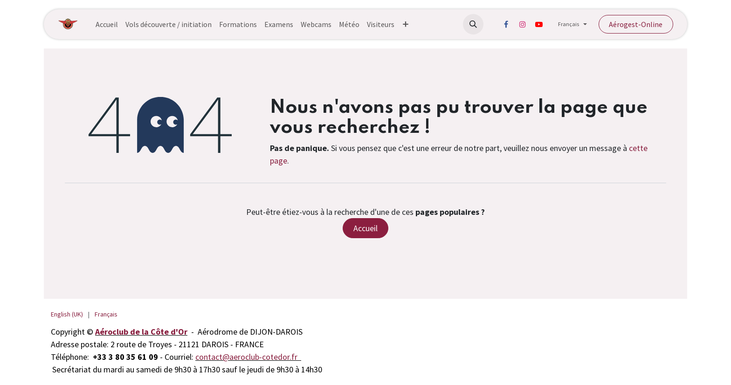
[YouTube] (538, 24)
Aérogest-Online (635, 24)
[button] (473, 24)
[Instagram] (522, 24)
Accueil (365, 228)
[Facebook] (506, 24)
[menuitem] (107, 24)
